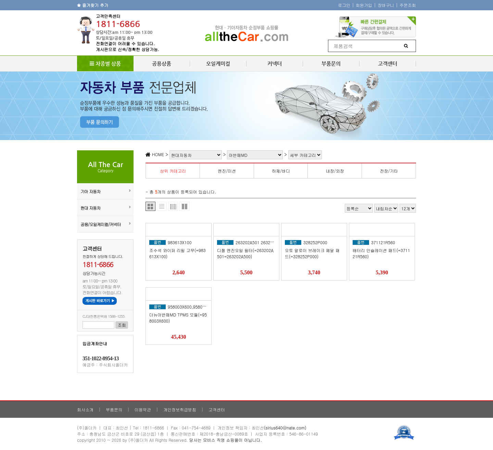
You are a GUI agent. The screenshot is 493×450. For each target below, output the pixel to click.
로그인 (344, 5)
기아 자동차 (105, 191)
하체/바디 (281, 171)
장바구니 (386, 5)
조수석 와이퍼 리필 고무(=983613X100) (177, 253)
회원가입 (364, 5)
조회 (122, 325)
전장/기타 (389, 171)
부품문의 (331, 63)
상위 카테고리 (173, 171)
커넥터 (274, 63)
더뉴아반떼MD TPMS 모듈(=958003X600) (178, 318)
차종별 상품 (105, 63)
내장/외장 (335, 171)
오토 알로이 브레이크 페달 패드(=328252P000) (312, 253)
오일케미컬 (218, 63)
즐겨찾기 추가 (92, 5)
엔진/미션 (227, 171)
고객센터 (387, 63)
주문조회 (408, 5)
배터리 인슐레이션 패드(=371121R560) (381, 253)
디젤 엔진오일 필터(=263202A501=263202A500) (245, 253)
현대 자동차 (105, 208)
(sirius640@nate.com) (285, 427)
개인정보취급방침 (179, 409)
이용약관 (143, 409)
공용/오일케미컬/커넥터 (105, 224)
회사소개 (85, 409)
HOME (155, 154)
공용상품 (161, 63)
